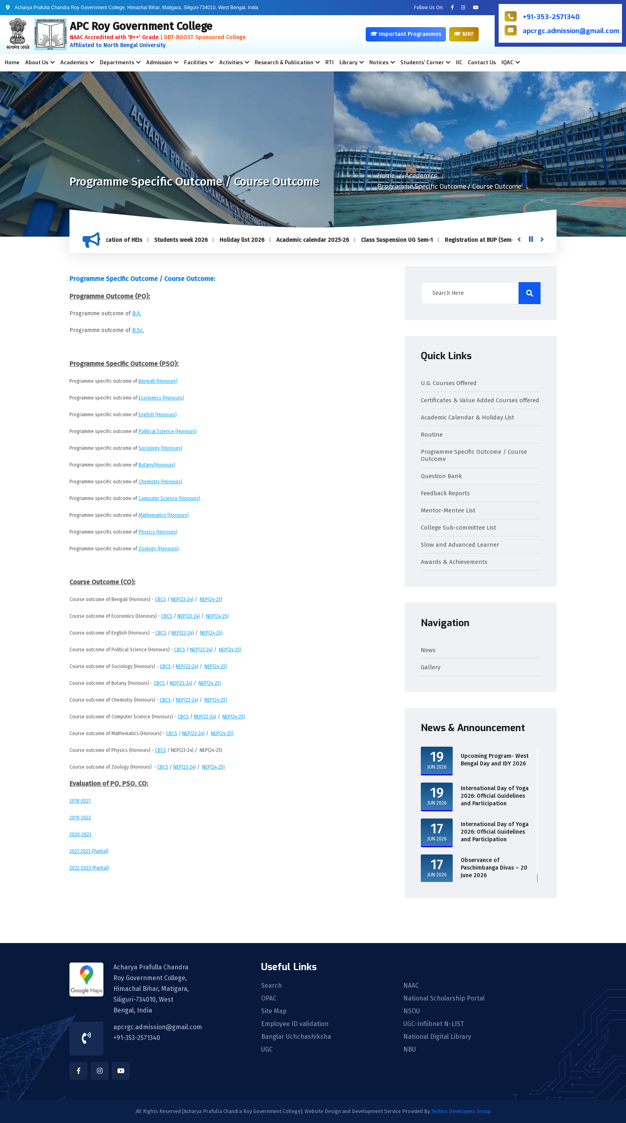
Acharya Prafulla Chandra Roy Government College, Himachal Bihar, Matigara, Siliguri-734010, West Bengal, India (151, 988)
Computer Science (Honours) (169, 498)
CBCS (160, 599)
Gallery (430, 667)
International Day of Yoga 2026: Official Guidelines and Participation (495, 796)
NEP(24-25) (211, 599)
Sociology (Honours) (160, 448)
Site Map (274, 1011)
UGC (267, 1049)
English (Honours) (158, 414)
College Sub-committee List (458, 527)
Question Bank (441, 476)
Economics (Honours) (161, 398)
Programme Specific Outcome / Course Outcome (449, 186)
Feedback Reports (445, 493)
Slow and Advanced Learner (460, 544)
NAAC (411, 986)
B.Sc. (138, 330)
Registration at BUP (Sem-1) (486, 240)
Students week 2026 (186, 240)
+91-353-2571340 (551, 17)
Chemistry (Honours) (160, 481)
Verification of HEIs (122, 240)
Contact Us (482, 62)
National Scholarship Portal (444, 998)
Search (271, 986)
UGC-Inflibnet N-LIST (433, 1024)
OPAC (268, 998)
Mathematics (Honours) (164, 515)
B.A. (136, 313)
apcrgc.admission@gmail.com (571, 31)
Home (12, 62)
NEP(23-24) (182, 599)
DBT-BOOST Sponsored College (205, 37)
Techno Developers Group (461, 1111)
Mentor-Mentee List (448, 510)
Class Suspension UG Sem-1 (402, 240)
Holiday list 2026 (247, 240)
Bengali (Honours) (158, 381)
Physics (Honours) (158, 532)
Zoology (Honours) (159, 549)
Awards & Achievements (454, 561)
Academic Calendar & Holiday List (467, 417)
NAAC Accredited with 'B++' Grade (114, 37)
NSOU (411, 1011)
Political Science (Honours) (168, 431)
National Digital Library (437, 1037)
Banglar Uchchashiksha (296, 1037)
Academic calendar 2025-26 (318, 240)
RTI (329, 62)
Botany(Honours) (157, 465)
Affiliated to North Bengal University (118, 45)
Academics (421, 176)
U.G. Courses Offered (449, 383)
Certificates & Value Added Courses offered (480, 400)
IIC (459, 62)
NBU (409, 1049)
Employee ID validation (295, 1024)
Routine (432, 434)
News (428, 650)
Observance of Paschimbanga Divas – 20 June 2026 (494, 868)
